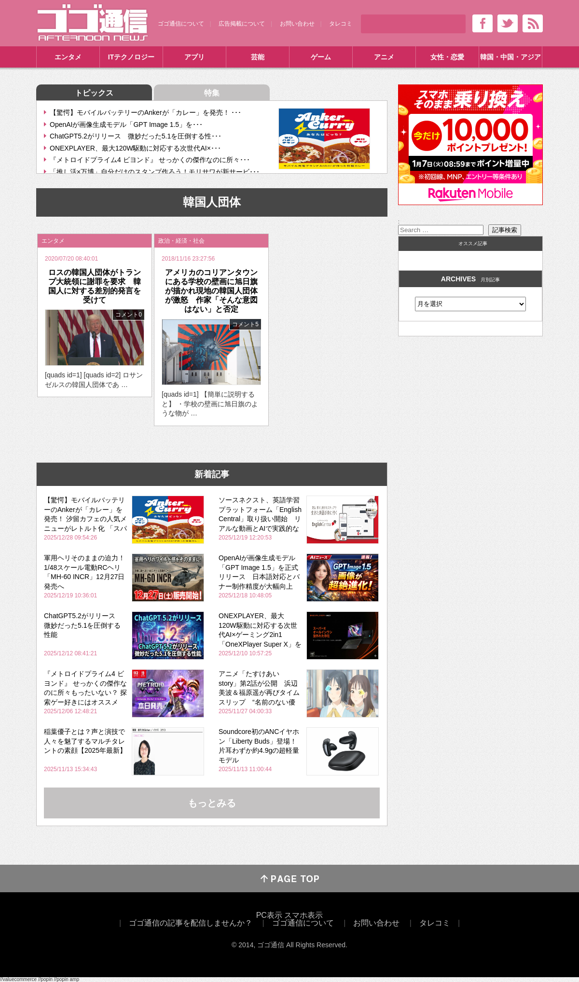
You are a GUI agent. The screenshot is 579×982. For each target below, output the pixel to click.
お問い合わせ (297, 23)
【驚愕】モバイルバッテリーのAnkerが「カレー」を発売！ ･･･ (145, 112)
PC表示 (269, 915)
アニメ (384, 57)
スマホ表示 (303, 915)
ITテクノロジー (131, 57)
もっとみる (212, 803)
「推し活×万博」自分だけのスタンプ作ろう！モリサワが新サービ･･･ (155, 172)
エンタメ (68, 57)
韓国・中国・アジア (510, 57)
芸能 (257, 57)
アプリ (194, 57)
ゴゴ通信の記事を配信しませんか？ (190, 923)
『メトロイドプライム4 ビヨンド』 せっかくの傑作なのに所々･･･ (150, 160)
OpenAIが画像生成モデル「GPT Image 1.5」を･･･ (126, 124)
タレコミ (340, 23)
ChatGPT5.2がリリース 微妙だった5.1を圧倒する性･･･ (135, 136)
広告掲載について (242, 23)
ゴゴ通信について (181, 23)
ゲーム (321, 57)
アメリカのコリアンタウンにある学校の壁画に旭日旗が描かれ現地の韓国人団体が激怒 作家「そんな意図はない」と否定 (211, 291)
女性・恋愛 (447, 57)
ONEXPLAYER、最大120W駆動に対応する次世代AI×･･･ (135, 148)
